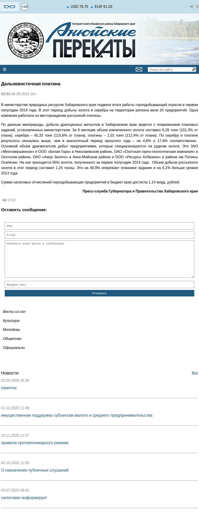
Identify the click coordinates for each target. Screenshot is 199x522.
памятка (8, 394)
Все (195, 380)
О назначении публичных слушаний (35, 477)
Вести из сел (14, 318)
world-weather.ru (47, 8)
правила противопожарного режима (35, 449)
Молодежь (11, 336)
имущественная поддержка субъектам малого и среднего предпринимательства (76, 422)
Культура (11, 327)
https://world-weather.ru (47, 4)
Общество (12, 345)
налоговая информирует (24, 504)
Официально (14, 354)
